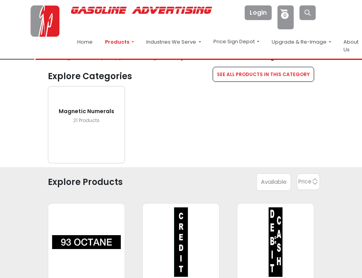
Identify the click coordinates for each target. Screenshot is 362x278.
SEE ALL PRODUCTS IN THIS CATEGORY (263, 74)
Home (85, 42)
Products (117, 42)
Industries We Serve (171, 42)
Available (274, 182)
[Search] (307, 12)
